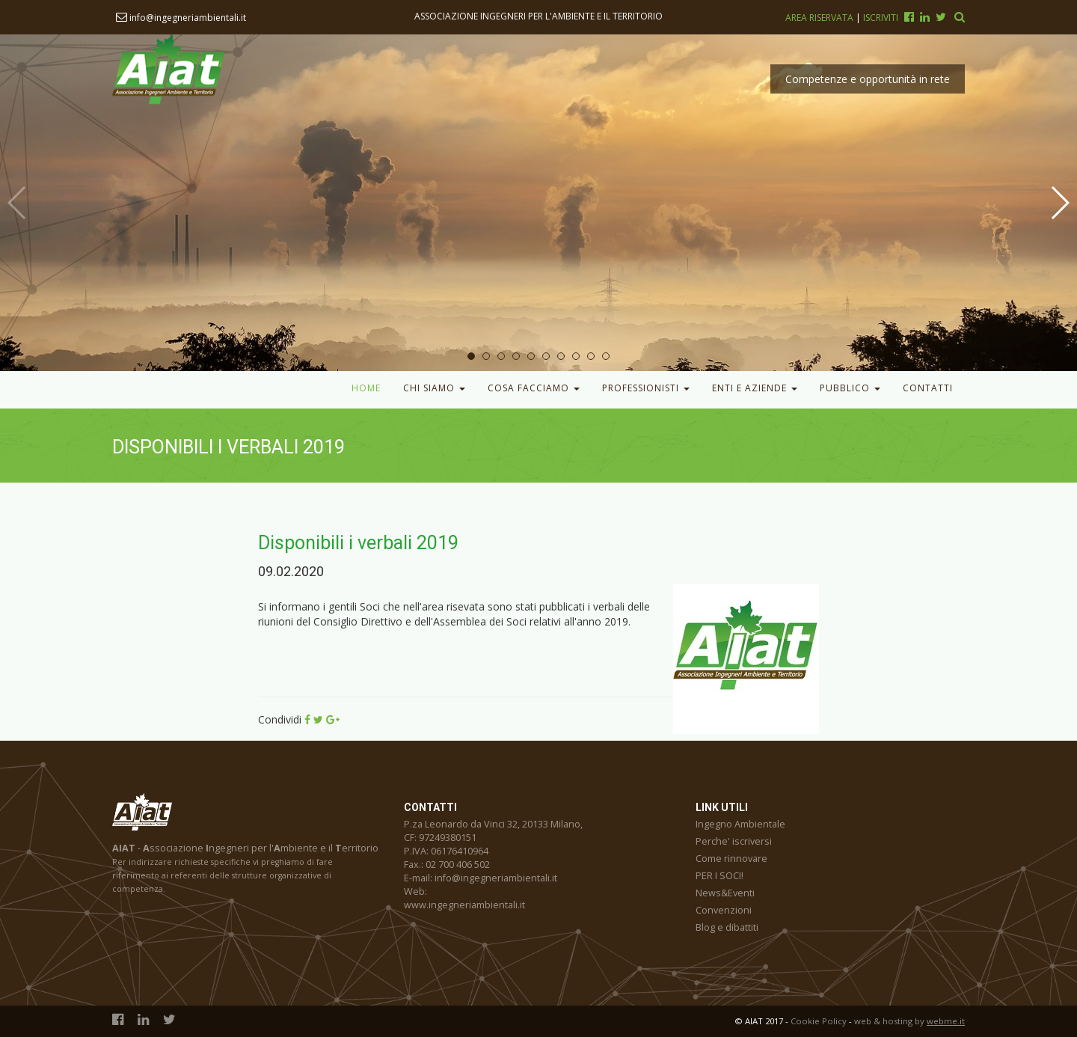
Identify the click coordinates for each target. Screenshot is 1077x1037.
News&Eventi (725, 893)
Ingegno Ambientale (740, 824)
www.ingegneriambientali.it (464, 905)
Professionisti (646, 388)
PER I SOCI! (719, 875)
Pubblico (850, 388)
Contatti (928, 388)
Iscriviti (880, 17)
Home (366, 388)
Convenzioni (724, 910)
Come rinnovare (731, 858)
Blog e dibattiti (727, 927)
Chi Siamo (434, 388)
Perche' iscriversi (734, 841)
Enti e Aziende (754, 388)
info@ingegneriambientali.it (181, 17)
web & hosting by (909, 1021)
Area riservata (820, 17)
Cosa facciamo (534, 388)
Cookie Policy (819, 1021)
